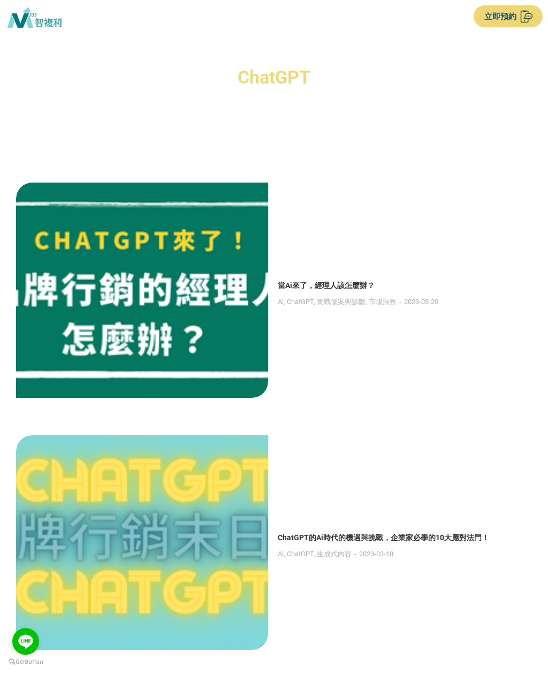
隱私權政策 (313, 627)
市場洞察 (217, 232)
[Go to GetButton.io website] (26, 662)
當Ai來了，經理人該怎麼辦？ (160, 215)
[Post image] (56, 223)
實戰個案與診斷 (175, 232)
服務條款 (259, 627)
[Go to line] (25, 641)
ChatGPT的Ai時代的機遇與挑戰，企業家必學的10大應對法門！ (218, 327)
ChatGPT (134, 232)
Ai (115, 232)
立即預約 (508, 16)
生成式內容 (168, 344)
